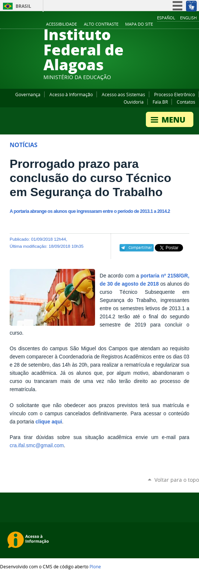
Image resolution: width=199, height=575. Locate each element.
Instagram (176, 24)
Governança (27, 94)
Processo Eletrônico (174, 94)
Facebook (158, 24)
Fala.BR (160, 102)
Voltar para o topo (176, 479)
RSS (195, 24)
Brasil (23, 6)
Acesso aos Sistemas (123, 94)
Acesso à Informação (71, 94)
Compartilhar (140, 247)
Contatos (186, 102)
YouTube (167, 24)
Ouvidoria (134, 102)
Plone (95, 566)
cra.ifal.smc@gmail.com (37, 445)
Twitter (186, 24)
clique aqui (48, 422)
